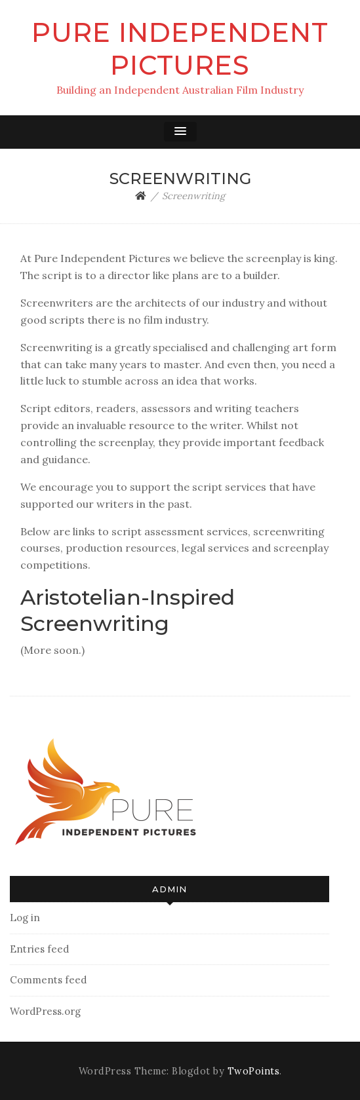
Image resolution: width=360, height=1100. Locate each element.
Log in (25, 917)
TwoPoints (254, 1071)
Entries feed (39, 949)
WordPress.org (45, 1011)
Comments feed (48, 980)
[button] (180, 132)
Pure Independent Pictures (180, 48)
